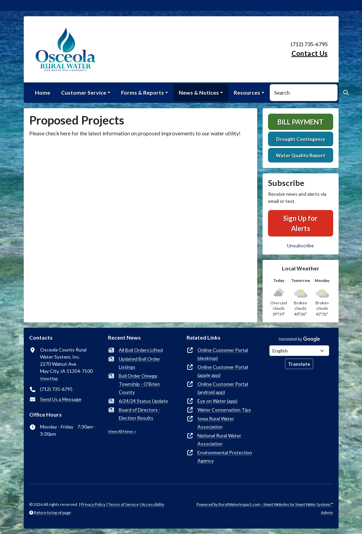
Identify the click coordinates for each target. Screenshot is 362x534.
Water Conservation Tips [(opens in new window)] (224, 410)
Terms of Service (123, 504)
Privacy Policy (93, 504)
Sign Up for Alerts (300, 223)
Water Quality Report (300, 155)
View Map (49, 378)
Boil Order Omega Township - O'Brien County (139, 384)
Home (42, 92)
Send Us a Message (60, 399)
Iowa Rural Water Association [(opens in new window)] (215, 423)
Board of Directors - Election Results (139, 414)
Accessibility (152, 504)
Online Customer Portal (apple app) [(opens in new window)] (222, 371)
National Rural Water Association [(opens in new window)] (219, 439)
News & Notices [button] (199, 92)
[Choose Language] (299, 350)
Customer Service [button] (83, 92)
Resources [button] (247, 92)
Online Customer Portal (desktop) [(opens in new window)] (222, 354)
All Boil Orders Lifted (141, 350)
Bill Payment (300, 122)
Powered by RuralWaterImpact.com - (264, 504)
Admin (327, 512)
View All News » (122, 431)
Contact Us (309, 53)
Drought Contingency (300, 139)
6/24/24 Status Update (143, 401)
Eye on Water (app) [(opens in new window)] (217, 401)
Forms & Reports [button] (142, 92)
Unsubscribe (300, 245)
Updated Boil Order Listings (139, 363)
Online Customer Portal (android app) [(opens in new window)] (222, 388)
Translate (299, 364)
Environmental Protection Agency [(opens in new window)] (224, 456)
